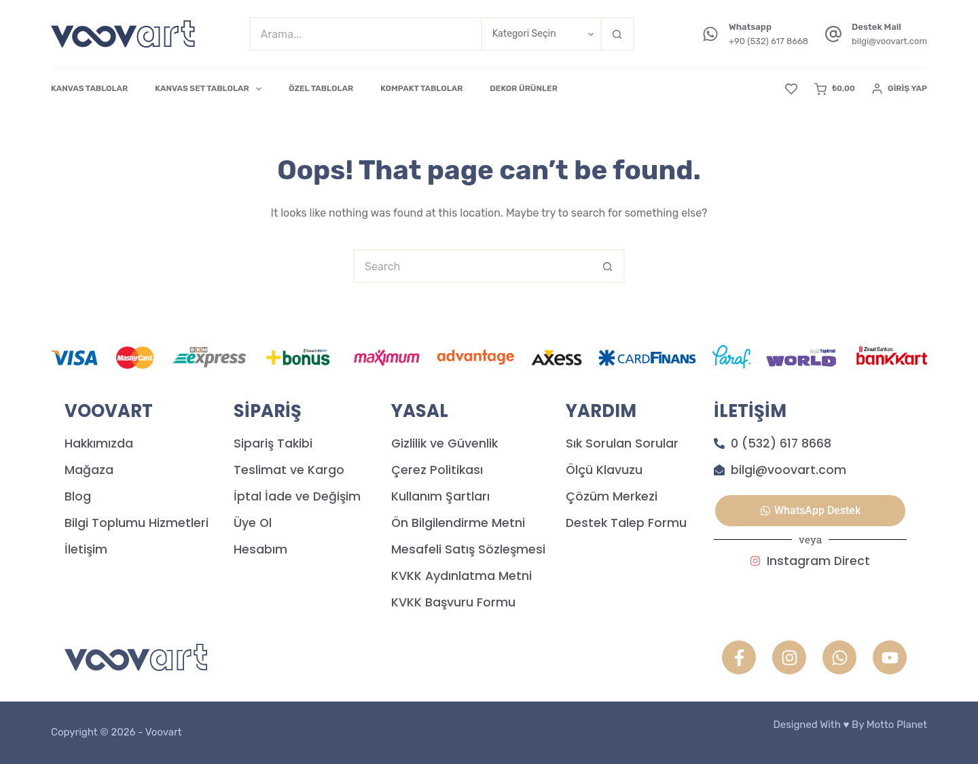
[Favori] (791, 89)
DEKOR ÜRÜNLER (523, 88)
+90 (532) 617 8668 (768, 41)
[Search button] (617, 34)
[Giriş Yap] (899, 89)
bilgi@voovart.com (889, 41)
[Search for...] (365, 34)
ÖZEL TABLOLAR (321, 88)
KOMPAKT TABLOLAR (421, 88)
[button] (810, 511)
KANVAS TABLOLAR (89, 88)
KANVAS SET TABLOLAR (211, 89)
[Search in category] (540, 34)
